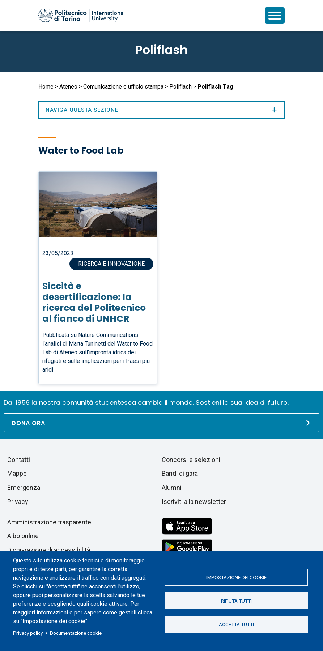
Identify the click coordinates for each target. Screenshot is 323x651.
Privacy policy (28, 633)
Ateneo (68, 86)
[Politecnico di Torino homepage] (81, 15)
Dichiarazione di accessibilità (48, 550)
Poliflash (161, 50)
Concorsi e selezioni (191, 459)
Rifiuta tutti (236, 601)
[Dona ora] (161, 422)
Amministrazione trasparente (49, 522)
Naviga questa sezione (162, 110)
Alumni (172, 487)
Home (46, 86)
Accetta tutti (236, 624)
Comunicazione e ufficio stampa (123, 86)
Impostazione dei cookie (236, 577)
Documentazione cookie (76, 633)
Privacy (17, 501)
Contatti (18, 459)
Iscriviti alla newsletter (194, 501)
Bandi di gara (180, 473)
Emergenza (23, 487)
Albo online (23, 536)
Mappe (17, 473)
